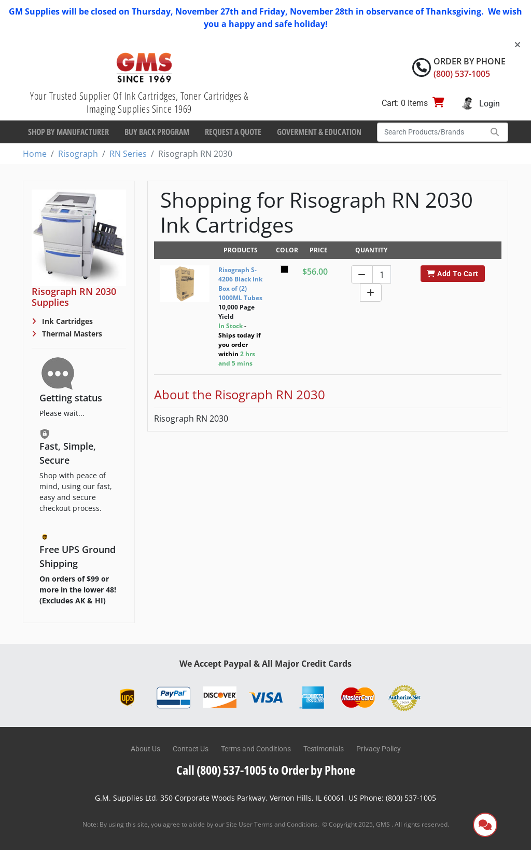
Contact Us (190, 749)
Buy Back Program (156, 132)
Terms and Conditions (256, 749)
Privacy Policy (378, 749)
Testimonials (323, 749)
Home (35, 153)
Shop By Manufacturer (68, 132)
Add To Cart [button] (452, 273)
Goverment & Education (319, 132)
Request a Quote (233, 132)
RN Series (128, 153)
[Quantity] (381, 274)
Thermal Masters (71, 334)
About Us (145, 749)
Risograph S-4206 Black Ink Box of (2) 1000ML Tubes (240, 283)
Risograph (78, 153)
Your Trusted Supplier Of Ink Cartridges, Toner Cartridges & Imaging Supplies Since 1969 (139, 102)
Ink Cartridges (66, 321)
